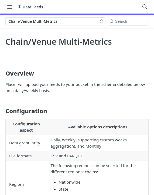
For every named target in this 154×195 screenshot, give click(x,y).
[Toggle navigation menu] (9, 7)
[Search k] (128, 21)
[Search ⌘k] (145, 7)
